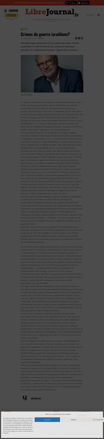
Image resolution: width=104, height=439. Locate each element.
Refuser (73, 420)
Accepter (47, 420)
